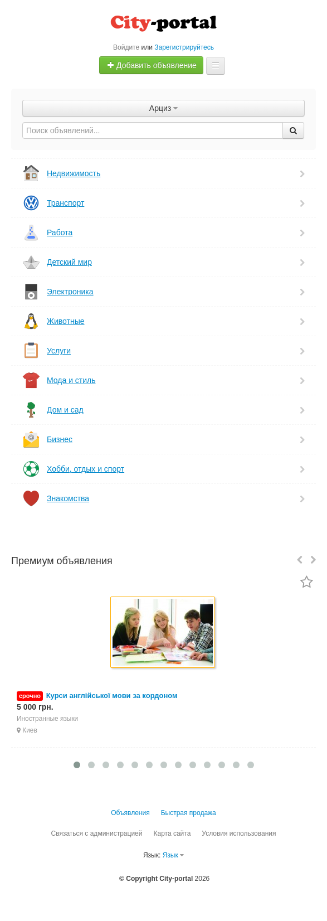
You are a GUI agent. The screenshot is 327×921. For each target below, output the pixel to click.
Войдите (126, 47)
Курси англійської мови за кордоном (112, 695)
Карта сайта (172, 833)
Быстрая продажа (188, 813)
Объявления (130, 813)
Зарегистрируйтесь (184, 47)
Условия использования (239, 833)
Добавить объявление (151, 65)
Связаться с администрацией (96, 833)
